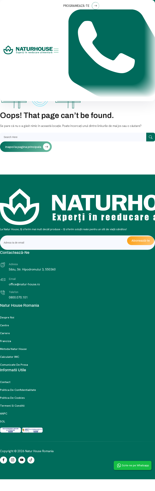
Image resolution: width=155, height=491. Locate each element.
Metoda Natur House (13, 349)
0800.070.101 (18, 297)
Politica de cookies (12, 398)
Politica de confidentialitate (18, 390)
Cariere (5, 333)
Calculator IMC (9, 357)
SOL (2, 421)
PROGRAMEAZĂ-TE (81, 6)
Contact (5, 382)
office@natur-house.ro (24, 284)
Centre (4, 325)
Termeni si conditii (12, 406)
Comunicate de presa (14, 365)
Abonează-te (140, 240)
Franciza (5, 341)
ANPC (3, 413)
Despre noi (7, 317)
